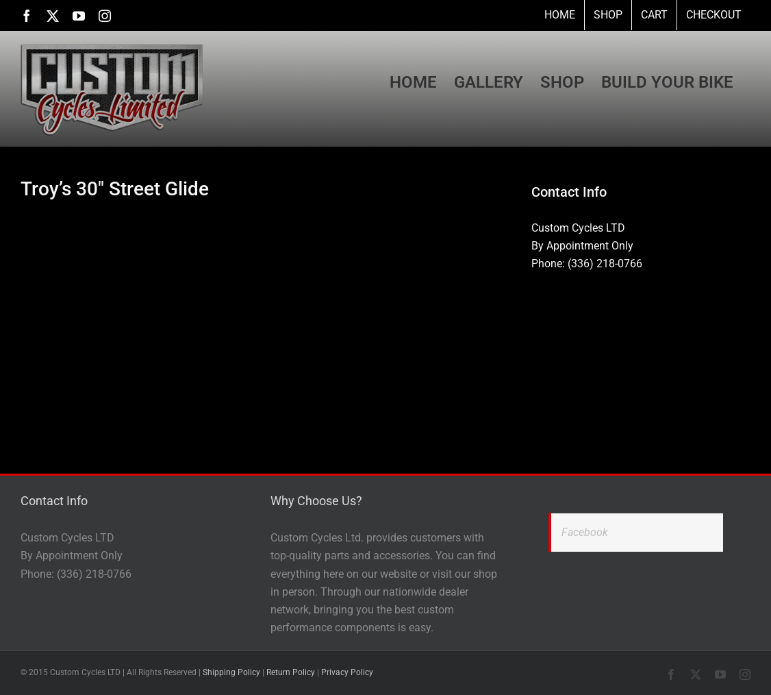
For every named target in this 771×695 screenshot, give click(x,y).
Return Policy (290, 672)
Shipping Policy (231, 672)
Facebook (584, 532)
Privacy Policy (347, 672)
